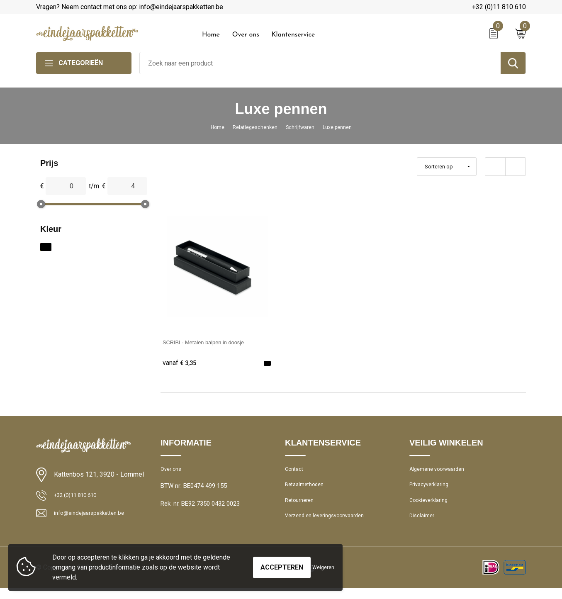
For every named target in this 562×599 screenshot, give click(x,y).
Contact (296, 472)
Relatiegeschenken (250, 127)
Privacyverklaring (432, 490)
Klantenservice (293, 35)
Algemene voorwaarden (441, 472)
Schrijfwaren (302, 127)
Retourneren (302, 507)
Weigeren (323, 567)
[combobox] (320, 63)
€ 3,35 (181, 363)
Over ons (245, 35)
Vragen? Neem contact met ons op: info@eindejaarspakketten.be (129, 7)
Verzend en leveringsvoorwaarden (331, 525)
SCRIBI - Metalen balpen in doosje (213, 342)
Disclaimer (423, 525)
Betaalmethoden (307, 490)
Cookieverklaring (431, 507)
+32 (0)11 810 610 (499, 7)
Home (211, 35)
